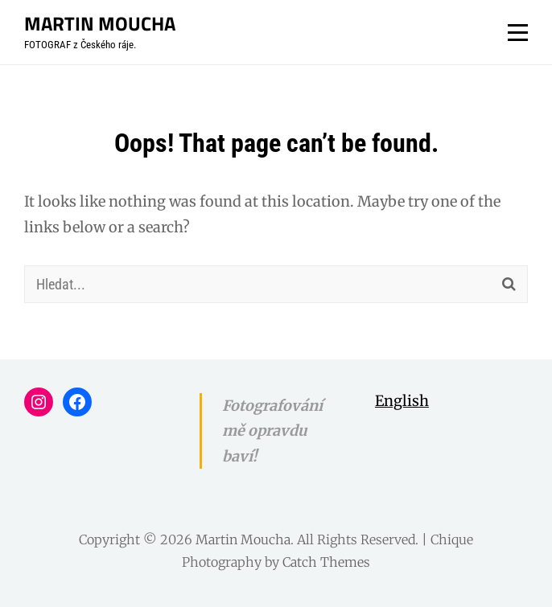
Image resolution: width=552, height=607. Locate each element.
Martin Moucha (99, 23)
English (402, 401)
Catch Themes (326, 562)
